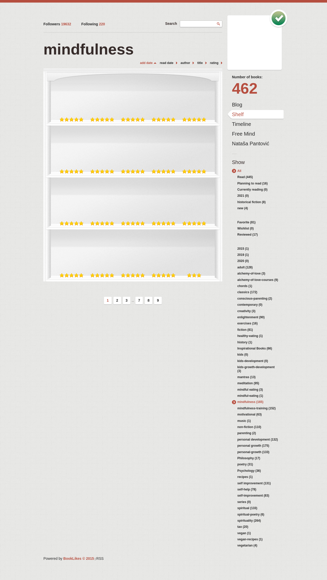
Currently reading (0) (252, 189)
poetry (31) (245, 464)
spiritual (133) (247, 508)
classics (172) (247, 292)
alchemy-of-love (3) (251, 273)
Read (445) (245, 177)
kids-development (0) (252, 361)
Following (93, 24)
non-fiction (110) (249, 427)
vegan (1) (244, 533)
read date (166, 63)
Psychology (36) (249, 471)
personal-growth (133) (253, 452)
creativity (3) (246, 311)
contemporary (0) (249, 305)
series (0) (244, 502)
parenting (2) (246, 433)
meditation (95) (248, 383)
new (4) (242, 208)
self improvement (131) (254, 483)
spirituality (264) (249, 520)
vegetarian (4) (247, 545)
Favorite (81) (246, 222)
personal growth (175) (253, 445)
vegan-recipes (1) (250, 539)
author (185, 63)
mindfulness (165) (250, 402)
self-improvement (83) (253, 495)
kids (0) (242, 354)
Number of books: (247, 77)
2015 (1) (243, 248)
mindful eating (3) (250, 389)
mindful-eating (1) (250, 396)
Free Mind (243, 134)
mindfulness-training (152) (256, 408)
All (239, 171)
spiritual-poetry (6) (250, 514)
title (200, 63)
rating (214, 63)
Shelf (238, 114)
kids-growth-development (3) (256, 369)
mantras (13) (246, 377)
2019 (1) (243, 255)
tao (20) (242, 527)
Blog (237, 104)
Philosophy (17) (248, 458)
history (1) (244, 342)
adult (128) (245, 267)
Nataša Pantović (250, 143)
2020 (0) (243, 261)
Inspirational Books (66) (254, 348)
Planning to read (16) (252, 183)
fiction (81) (245, 330)
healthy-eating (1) (250, 336)
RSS (100, 558)
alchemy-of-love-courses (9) (257, 280)
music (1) (244, 421)
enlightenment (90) (251, 317)
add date (146, 63)
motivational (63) (249, 414)
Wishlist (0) (245, 228)
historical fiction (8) (251, 202)
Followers (57, 24)
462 (245, 88)
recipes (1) (245, 477)
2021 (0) (243, 196)
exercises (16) (247, 323)
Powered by (68, 558)
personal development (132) (257, 439)
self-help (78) (246, 489)
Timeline (241, 124)
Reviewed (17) (247, 234)
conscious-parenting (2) (254, 298)
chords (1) (244, 286)
